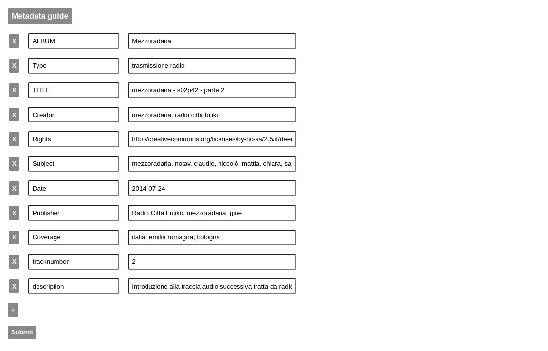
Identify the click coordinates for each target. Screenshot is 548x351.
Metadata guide (40, 16)
